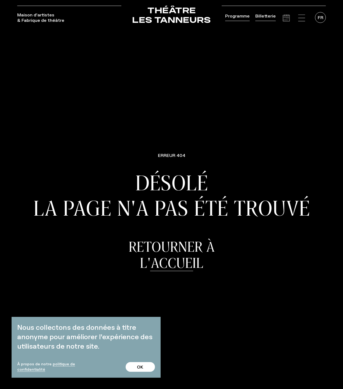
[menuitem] (320, 17)
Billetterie (265, 16)
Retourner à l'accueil (172, 255)
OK (140, 367)
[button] (301, 18)
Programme (237, 16)
